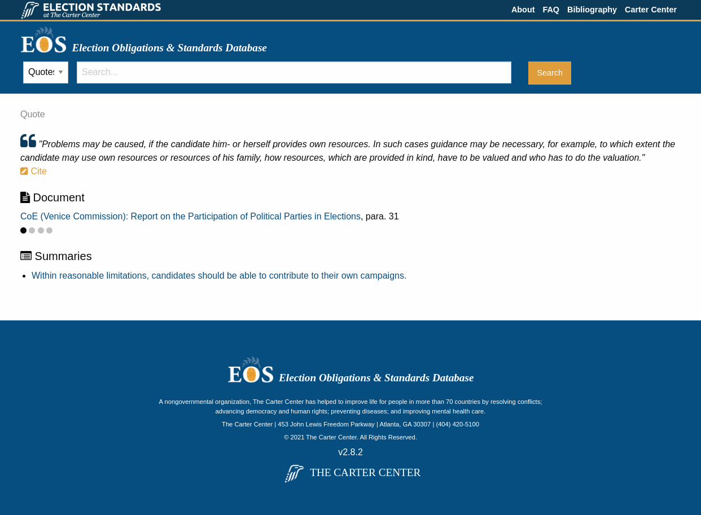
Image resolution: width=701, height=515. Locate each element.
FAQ (550, 9)
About (523, 9)
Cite (33, 171)
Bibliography (592, 9)
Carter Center (651, 9)
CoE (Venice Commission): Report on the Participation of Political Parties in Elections (190, 216)
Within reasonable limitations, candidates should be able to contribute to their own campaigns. (219, 275)
